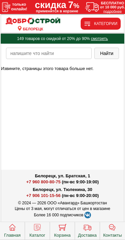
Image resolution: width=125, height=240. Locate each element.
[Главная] (33, 21)
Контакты (112, 230)
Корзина (62, 230)
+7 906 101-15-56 (43, 195)
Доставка (87, 230)
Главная (12, 230)
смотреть (99, 38)
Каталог (37, 230)
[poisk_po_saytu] (49, 53)
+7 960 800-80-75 (43, 181)
